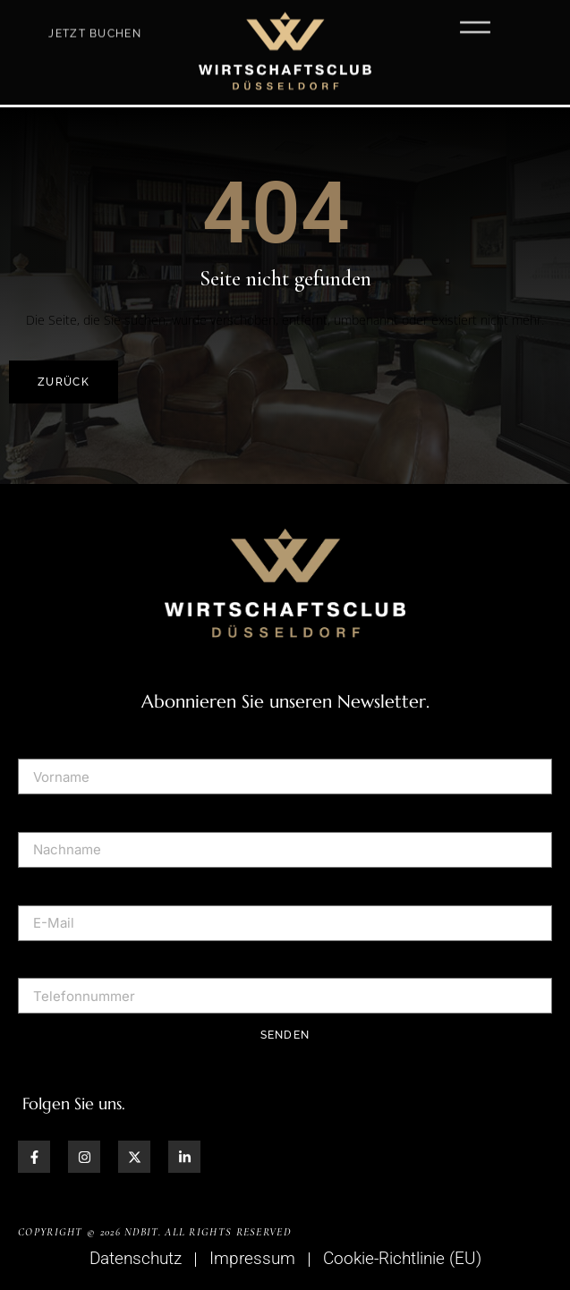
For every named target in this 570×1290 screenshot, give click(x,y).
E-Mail (40, 886)
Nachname (55, 812)
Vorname (49, 740)
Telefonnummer (74, 959)
